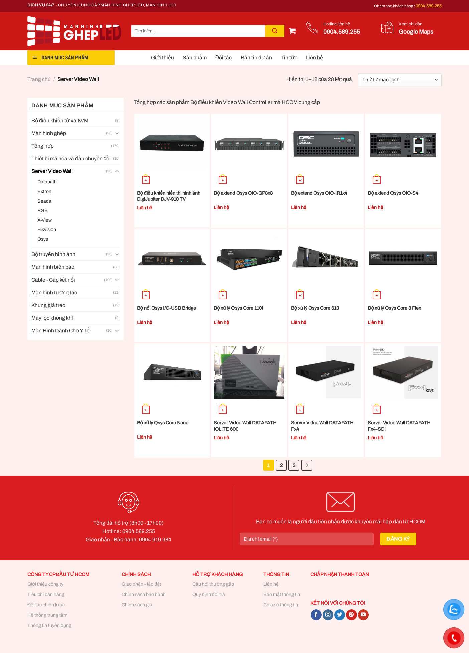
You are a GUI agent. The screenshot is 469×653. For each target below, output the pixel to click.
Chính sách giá (137, 604)
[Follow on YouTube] (363, 614)
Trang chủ (39, 79)
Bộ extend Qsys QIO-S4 (393, 193)
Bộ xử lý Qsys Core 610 (315, 308)
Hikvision (46, 229)
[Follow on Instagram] (328, 614)
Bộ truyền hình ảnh (53, 254)
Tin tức (289, 57)
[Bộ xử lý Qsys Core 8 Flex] (403, 257)
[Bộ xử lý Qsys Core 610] (326, 257)
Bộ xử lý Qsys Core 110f (238, 308)
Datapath (47, 181)
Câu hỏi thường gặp (213, 584)
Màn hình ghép (48, 133)
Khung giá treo (48, 305)
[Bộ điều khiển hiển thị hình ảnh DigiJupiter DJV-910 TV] (172, 142)
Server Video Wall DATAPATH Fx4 (322, 425)
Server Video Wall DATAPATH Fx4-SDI (399, 425)
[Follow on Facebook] (316, 614)
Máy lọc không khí (52, 318)
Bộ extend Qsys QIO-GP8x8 (243, 193)
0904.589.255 (429, 6)
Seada (44, 201)
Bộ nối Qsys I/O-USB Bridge (166, 308)
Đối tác (223, 57)
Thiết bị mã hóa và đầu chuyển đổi (71, 158)
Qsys (42, 239)
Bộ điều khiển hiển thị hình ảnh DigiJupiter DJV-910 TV (169, 196)
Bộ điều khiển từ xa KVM (59, 120)
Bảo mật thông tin (281, 594)
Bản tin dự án (256, 57)
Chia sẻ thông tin (280, 604)
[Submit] (274, 31)
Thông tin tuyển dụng (49, 625)
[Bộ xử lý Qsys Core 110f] (249, 257)
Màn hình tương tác (54, 292)
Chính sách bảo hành (144, 594)
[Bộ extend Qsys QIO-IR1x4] (326, 142)
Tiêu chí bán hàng (45, 594)
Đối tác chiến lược (46, 604)
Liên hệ (314, 57)
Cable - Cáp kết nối (53, 280)
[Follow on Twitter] (339, 614)
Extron (44, 191)
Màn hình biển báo (52, 267)
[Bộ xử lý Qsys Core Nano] (172, 372)
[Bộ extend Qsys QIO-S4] (403, 142)
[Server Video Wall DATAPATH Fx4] (326, 372)
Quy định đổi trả (208, 594)
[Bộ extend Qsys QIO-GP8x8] (249, 142)
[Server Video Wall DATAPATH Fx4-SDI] (403, 372)
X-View (44, 220)
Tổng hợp (42, 146)
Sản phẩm (195, 57)
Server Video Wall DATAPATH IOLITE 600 (245, 425)
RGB (42, 210)
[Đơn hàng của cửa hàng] (400, 79)
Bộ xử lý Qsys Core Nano (163, 422)
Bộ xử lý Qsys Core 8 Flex (394, 308)
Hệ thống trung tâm (47, 615)
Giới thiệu (162, 57)
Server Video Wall (52, 171)
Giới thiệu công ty (45, 584)
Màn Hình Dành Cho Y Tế (60, 330)
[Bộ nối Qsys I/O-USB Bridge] (172, 257)
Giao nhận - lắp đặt (141, 584)
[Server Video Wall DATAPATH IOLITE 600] (249, 372)
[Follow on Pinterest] (351, 614)
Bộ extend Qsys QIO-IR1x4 (319, 193)
